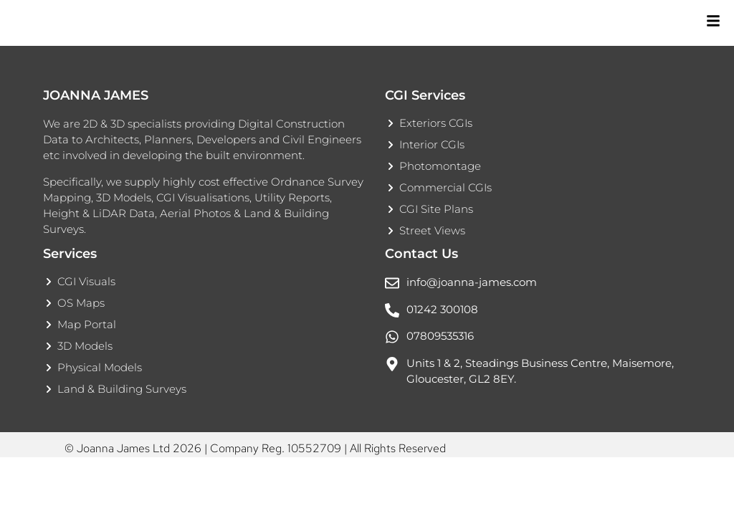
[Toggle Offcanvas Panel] (712, 24)
